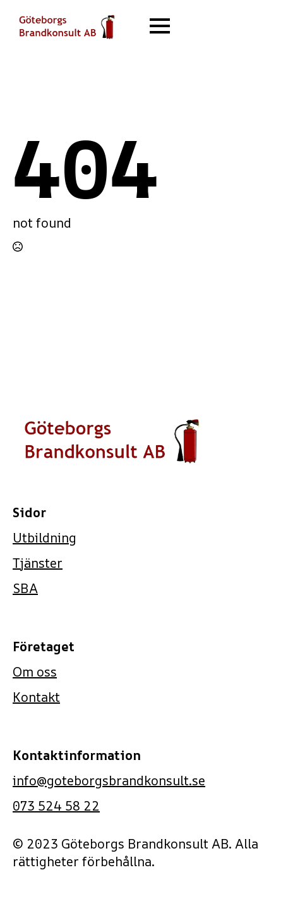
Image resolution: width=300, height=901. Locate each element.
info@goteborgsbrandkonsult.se (109, 780)
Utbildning (44, 537)
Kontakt (36, 697)
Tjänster (38, 563)
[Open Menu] (160, 26)
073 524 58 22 (56, 805)
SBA (25, 588)
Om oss (35, 671)
